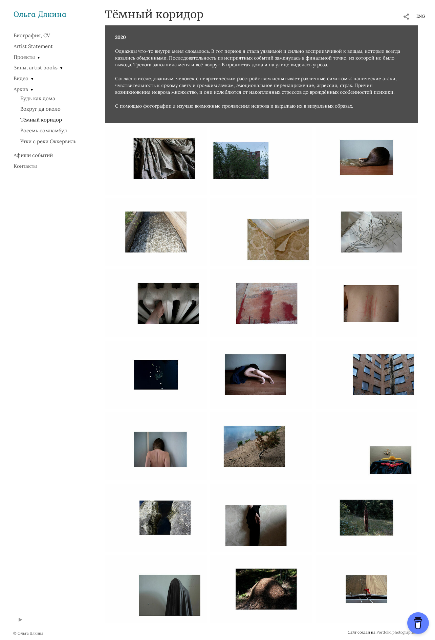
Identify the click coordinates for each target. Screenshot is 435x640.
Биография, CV (32, 35)
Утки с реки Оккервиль (48, 141)
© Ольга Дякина (28, 633)
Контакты (25, 166)
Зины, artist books (36, 67)
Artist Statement (33, 46)
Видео (21, 78)
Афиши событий (33, 155)
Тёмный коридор (41, 119)
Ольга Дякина (40, 14)
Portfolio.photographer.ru (399, 632)
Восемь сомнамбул (43, 130)
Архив (21, 89)
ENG (420, 16)
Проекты (24, 57)
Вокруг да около (40, 109)
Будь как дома (37, 98)
